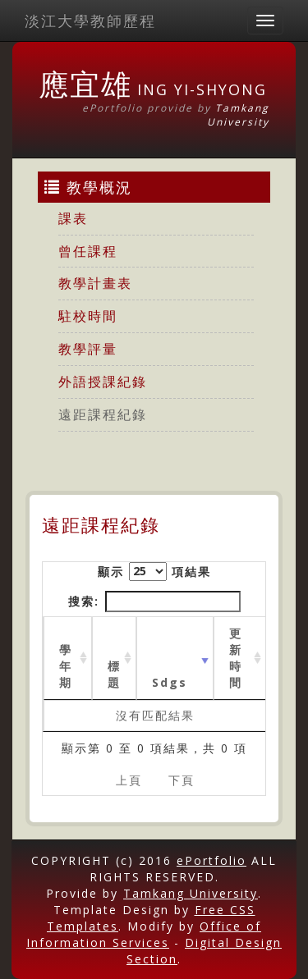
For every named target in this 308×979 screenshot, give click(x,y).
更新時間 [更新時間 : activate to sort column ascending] (235, 657)
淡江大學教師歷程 (90, 20)
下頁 (181, 780)
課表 (73, 218)
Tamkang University (238, 115)
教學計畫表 (95, 283)
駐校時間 (87, 316)
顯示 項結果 (154, 571)
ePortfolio (211, 860)
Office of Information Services (143, 934)
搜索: (154, 601)
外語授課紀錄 (102, 382)
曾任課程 (87, 251)
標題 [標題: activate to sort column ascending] (114, 674)
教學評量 (87, 349)
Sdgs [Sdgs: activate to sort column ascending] (169, 682)
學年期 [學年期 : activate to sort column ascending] (65, 666)
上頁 (129, 780)
